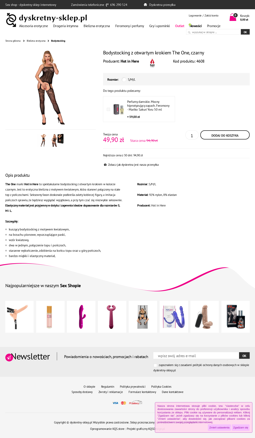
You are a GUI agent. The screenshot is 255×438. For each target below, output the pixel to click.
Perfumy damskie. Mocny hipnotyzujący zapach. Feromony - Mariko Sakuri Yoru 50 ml (148, 105)
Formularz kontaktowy (142, 392)
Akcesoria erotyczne (33, 26)
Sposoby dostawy (82, 392)
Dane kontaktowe (172, 392)
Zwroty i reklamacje (110, 392)
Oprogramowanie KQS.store (107, 429)
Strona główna (12, 40)
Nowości (196, 26)
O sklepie (89, 387)
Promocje (213, 26)
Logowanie (195, 15)
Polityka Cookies (161, 387)
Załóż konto (211, 15)
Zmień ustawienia (219, 427)
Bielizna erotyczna (97, 26)
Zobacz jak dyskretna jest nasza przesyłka (133, 165)
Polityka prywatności (132, 387)
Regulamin (107, 387)
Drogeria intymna (65, 26)
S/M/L (131, 79)
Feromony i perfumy (129, 26)
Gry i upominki (159, 26)
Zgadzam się (240, 427)
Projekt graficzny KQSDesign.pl (146, 429)
